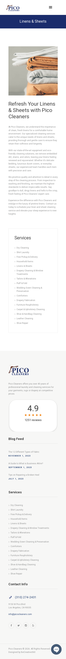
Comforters (22, 295)
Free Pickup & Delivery (27, 257)
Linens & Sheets (24, 266)
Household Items (25, 261)
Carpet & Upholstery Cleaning (31, 309)
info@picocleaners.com (20, 614)
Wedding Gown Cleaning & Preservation (30, 542)
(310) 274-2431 (25, 597)
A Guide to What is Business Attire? (25, 463)
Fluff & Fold (22, 283)
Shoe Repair (22, 323)
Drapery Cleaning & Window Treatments (30, 528)
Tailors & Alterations (26, 278)
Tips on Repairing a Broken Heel (23, 475)
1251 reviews (33, 420)
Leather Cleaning (25, 318)
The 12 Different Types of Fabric (23, 452)
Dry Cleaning (23, 248)
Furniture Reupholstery (28, 305)
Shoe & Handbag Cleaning (29, 314)
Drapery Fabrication (26, 300)
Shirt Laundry (23, 252)
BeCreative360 (28, 652)
